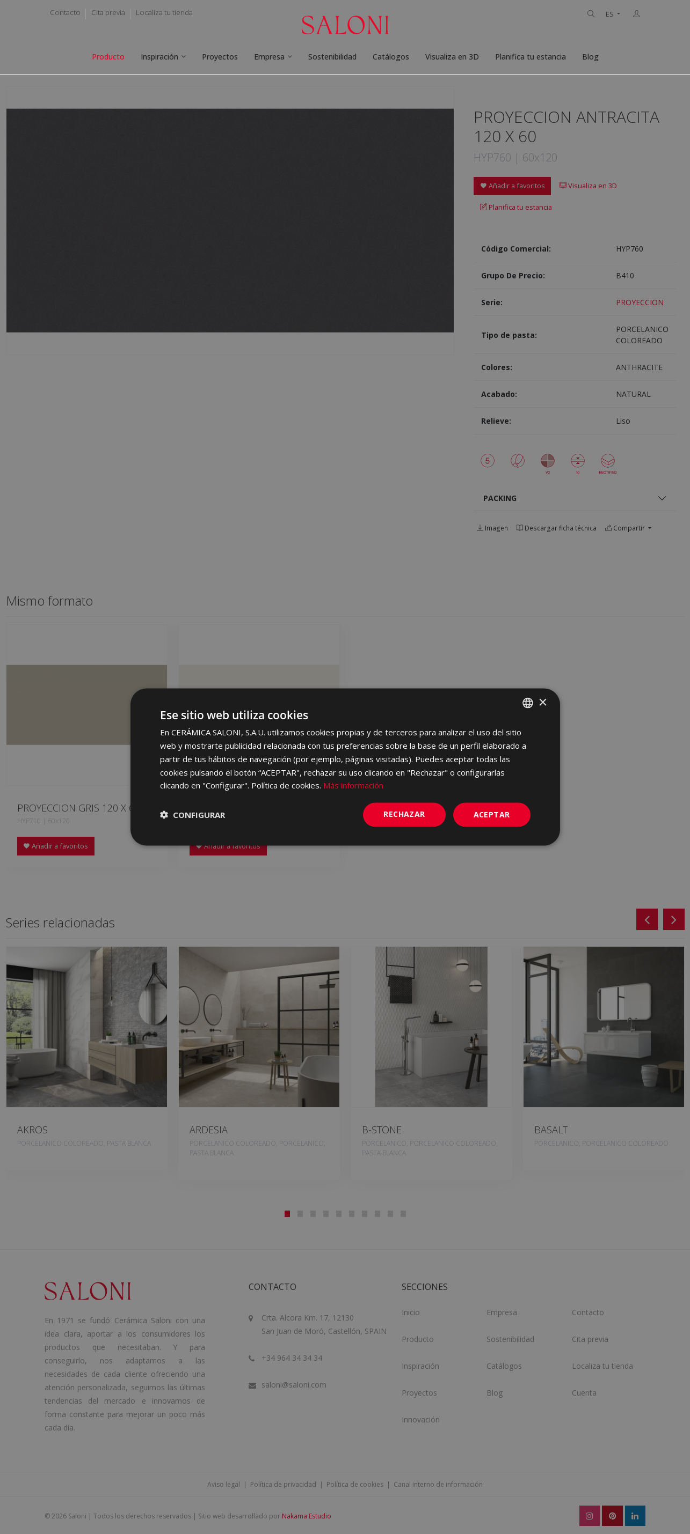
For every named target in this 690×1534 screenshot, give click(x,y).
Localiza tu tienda (164, 12)
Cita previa (108, 12)
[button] (192, 815)
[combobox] (527, 703)
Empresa (269, 56)
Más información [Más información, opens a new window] (353, 785)
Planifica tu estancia (530, 56)
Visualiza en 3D (452, 56)
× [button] (543, 702)
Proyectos (220, 56)
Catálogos (391, 56)
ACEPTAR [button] (492, 814)
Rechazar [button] (404, 814)
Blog (590, 56)
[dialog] (345, 767)
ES (610, 14)
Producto (108, 56)
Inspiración (159, 56)
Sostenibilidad (332, 56)
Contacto (65, 12)
